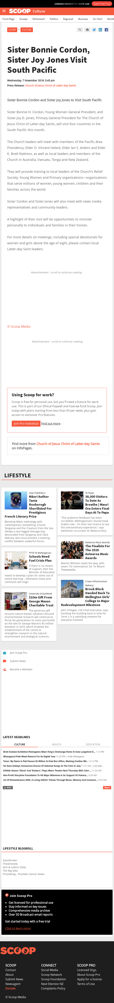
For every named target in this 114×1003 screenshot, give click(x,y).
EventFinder (10, 860)
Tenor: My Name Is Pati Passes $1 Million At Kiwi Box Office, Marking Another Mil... (45, 761)
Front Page (8, 19)
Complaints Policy (53, 988)
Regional (68, 19)
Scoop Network (51, 974)
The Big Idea (10, 870)
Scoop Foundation (53, 979)
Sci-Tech (97, 19)
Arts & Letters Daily (14, 867)
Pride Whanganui (76, 756)
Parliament (39, 19)
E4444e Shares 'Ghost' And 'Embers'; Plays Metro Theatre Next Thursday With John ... (47, 770)
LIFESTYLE (17, 475)
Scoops (23, 19)
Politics (54, 19)
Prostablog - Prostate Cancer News (23, 874)
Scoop (12, 29)
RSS (7, 787)
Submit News (14, 979)
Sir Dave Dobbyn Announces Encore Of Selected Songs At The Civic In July (42, 766)
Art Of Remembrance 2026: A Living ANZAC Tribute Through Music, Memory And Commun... (50, 780)
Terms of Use (86, 983)
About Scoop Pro (88, 974)
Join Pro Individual (26, 423)
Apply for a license (89, 979)
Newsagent (12, 983)
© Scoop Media (15, 997)
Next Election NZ (52, 983)
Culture (26, 29)
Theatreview (10, 863)
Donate (10, 988)
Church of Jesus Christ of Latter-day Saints (50, 85)
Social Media (49, 970)
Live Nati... (98, 766)
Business (83, 19)
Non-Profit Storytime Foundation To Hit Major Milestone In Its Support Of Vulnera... (45, 775)
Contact (10, 970)
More (107, 787)
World (110, 19)
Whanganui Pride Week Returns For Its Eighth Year (29, 756)
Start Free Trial (102, 3)
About (9, 974)
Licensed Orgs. (87, 970)
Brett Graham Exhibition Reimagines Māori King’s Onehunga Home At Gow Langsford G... (49, 752)
